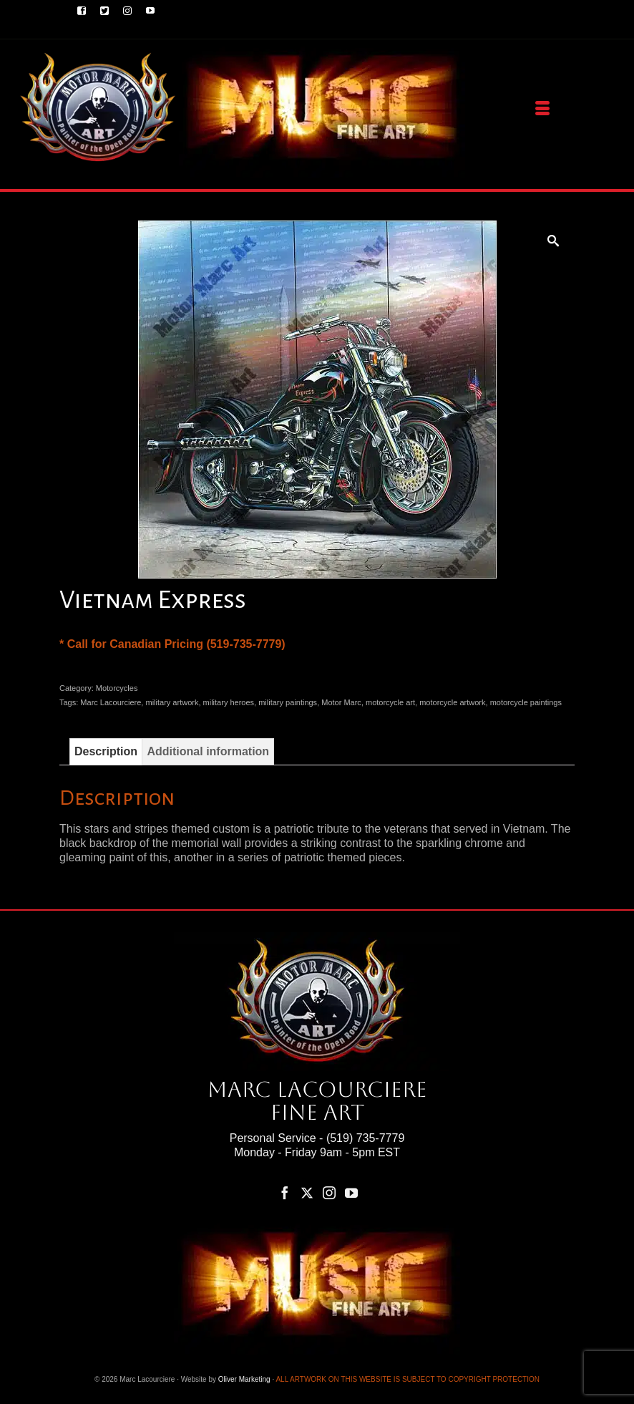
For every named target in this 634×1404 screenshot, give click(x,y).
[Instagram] (329, 1192)
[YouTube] (351, 1192)
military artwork (171, 702)
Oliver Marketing (244, 1379)
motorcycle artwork (452, 702)
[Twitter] (307, 1192)
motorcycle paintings (526, 702)
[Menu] (542, 109)
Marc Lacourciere (110, 702)
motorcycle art (390, 702)
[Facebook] (285, 1192)
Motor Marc (341, 702)
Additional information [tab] (208, 751)
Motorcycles (117, 688)
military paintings (287, 702)
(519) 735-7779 (365, 1138)
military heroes (229, 702)
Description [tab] (105, 751)
